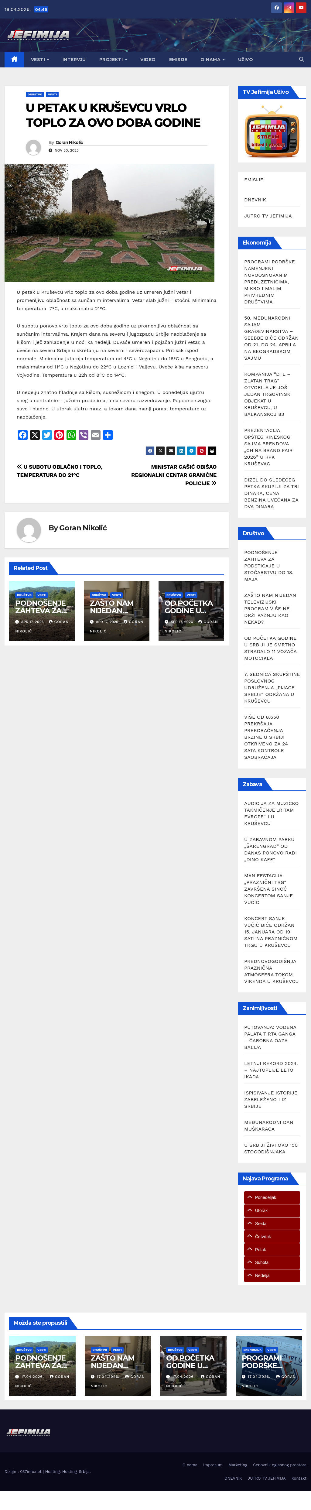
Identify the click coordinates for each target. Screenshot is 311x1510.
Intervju (74, 59)
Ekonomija (253, 1349)
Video (148, 59)
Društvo (35, 94)
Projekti (112, 59)
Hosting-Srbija (76, 1471)
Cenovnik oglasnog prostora (279, 1465)
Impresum (213, 1465)
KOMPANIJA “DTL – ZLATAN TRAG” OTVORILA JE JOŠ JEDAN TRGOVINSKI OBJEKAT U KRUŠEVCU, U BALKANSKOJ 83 (268, 394)
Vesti (38, 59)
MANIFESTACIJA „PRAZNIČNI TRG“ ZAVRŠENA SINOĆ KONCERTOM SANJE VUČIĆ (268, 889)
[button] (301, 59)
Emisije (178, 59)
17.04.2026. (33, 1377)
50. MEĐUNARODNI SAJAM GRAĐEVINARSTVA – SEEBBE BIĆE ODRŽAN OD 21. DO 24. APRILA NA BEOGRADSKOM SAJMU (271, 338)
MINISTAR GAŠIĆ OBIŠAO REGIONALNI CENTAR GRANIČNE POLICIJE (174, 475)
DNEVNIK (255, 200)
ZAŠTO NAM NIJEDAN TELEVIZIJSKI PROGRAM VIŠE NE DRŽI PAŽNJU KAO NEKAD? (270, 608)
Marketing (237, 1465)
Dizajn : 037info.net (24, 1471)
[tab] (272, 1197)
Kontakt (299, 1478)
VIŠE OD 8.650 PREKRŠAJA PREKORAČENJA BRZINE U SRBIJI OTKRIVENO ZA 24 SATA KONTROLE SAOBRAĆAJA (266, 737)
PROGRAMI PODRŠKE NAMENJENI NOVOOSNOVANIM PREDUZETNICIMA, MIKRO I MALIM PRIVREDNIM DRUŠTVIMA (269, 282)
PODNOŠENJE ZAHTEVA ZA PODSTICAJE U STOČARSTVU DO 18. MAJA (268, 566)
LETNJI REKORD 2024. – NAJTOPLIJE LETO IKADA (271, 1070)
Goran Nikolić (69, 142)
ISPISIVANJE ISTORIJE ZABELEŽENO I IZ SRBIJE (270, 1099)
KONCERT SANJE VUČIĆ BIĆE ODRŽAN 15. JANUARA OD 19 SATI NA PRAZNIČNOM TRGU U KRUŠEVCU (271, 932)
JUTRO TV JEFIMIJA (268, 216)
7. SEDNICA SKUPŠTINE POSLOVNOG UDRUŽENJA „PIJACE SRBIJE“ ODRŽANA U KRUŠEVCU (272, 687)
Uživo (245, 59)
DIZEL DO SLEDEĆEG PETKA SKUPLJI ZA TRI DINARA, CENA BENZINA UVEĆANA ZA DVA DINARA (271, 493)
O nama (211, 59)
